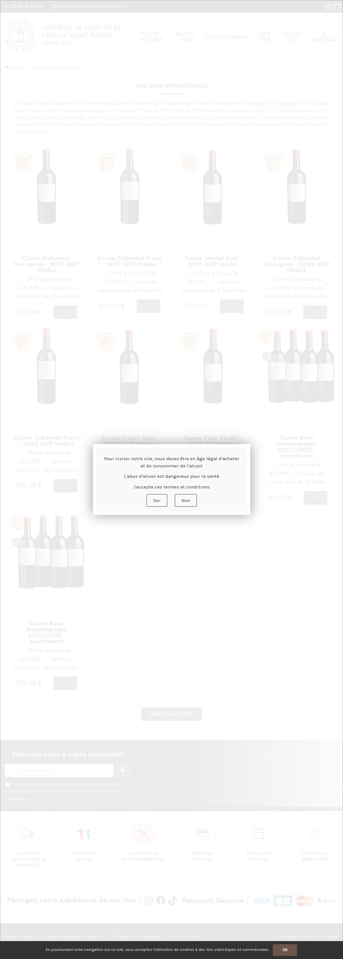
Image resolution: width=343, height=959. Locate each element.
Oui (157, 500)
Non (185, 500)
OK (285, 949)
